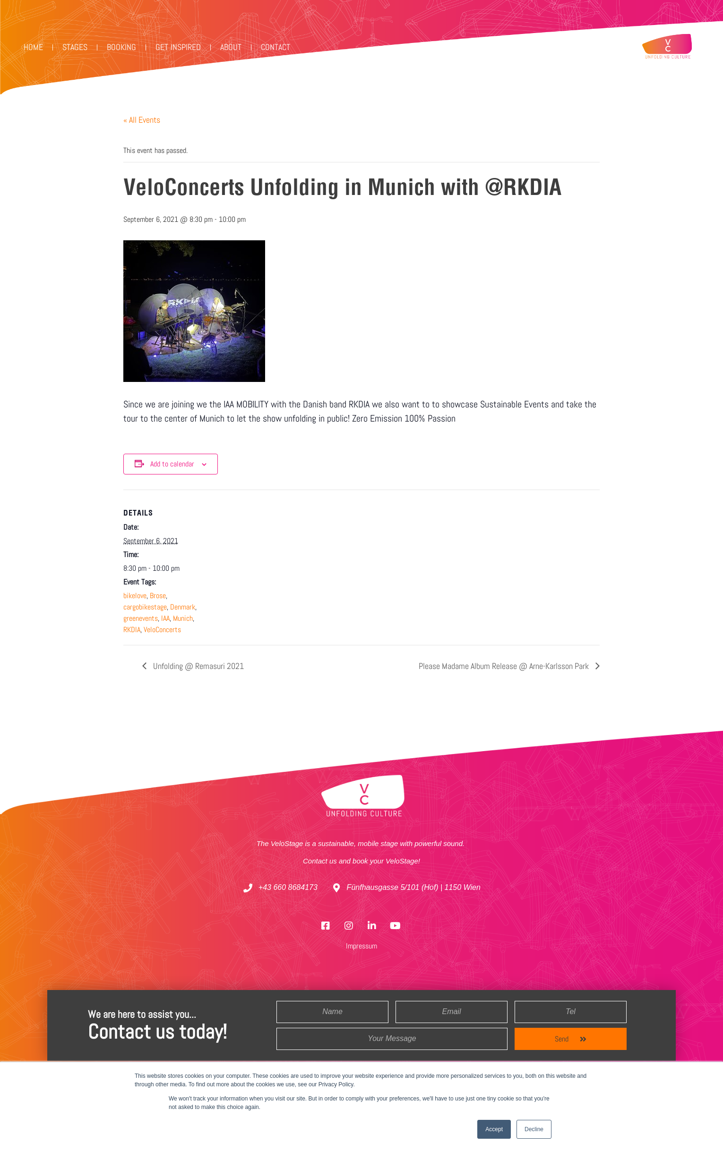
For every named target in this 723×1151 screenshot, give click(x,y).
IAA (165, 618)
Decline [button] (534, 1129)
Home (33, 47)
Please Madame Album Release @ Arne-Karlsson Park (505, 665)
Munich (183, 618)
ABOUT (230, 47)
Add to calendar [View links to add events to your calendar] (172, 464)
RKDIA (131, 630)
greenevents (140, 618)
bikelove (134, 596)
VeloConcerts (162, 630)
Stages (74, 47)
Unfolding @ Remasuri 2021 (197, 665)
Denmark (182, 607)
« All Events (141, 119)
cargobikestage (145, 607)
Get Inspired (178, 47)
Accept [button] (494, 1129)
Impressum (361, 946)
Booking (121, 47)
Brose (158, 596)
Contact (275, 47)
